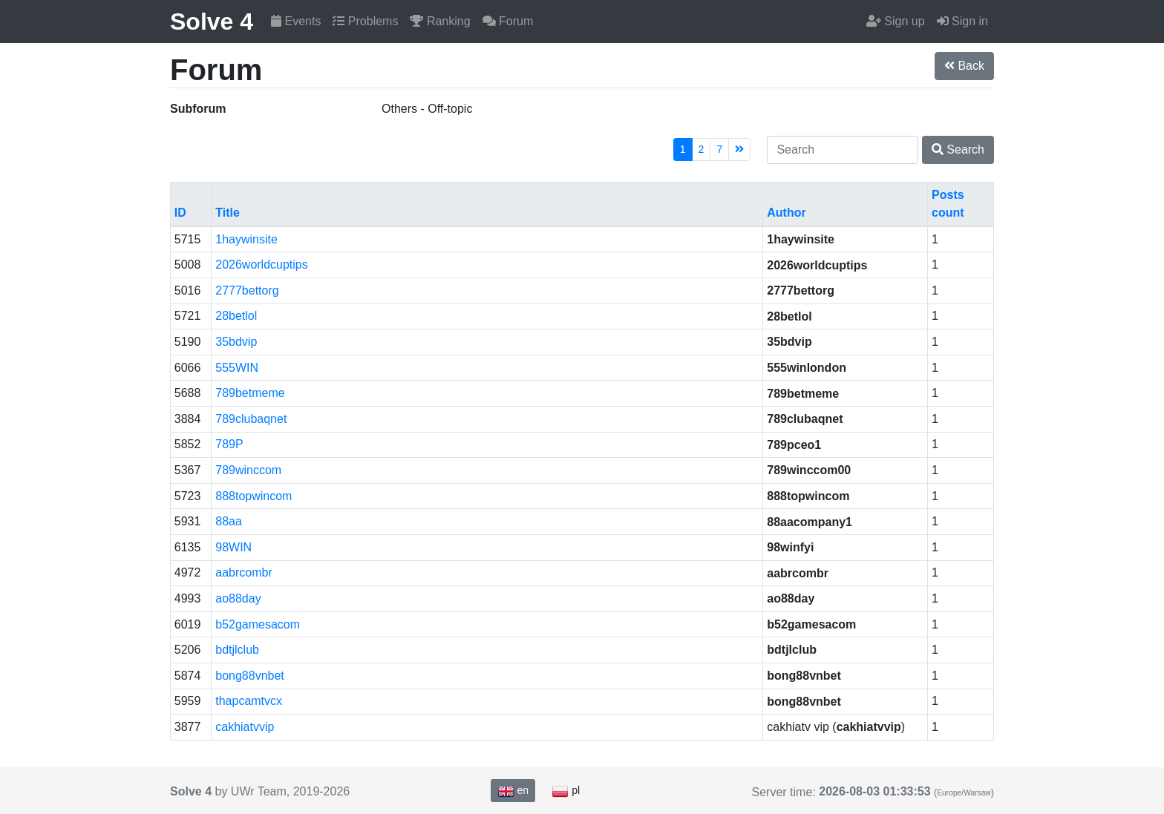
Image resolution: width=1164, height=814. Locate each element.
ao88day (238, 598)
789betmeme (249, 393)
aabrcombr (243, 572)
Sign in (962, 21)
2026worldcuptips (261, 264)
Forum (508, 21)
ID (180, 212)
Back (964, 65)
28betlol (236, 315)
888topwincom (253, 496)
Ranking (440, 21)
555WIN (236, 367)
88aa (228, 521)
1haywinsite (246, 239)
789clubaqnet (251, 419)
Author (786, 212)
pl (566, 791)
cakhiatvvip (244, 727)
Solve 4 (211, 21)
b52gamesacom (257, 624)
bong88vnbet (249, 675)
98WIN (233, 547)
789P (229, 444)
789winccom (248, 470)
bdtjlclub (237, 649)
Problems (365, 21)
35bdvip (236, 341)
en (513, 791)
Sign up (895, 21)
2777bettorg (246, 290)
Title (227, 212)
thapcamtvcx (248, 701)
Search (958, 149)
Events (296, 21)
